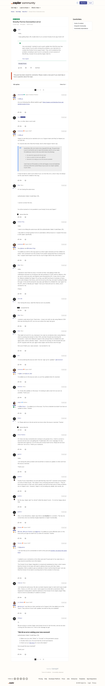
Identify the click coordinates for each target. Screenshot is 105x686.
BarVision (20, 386)
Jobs (68, 679)
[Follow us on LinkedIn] (18, 679)
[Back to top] (102, 670)
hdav (19, 185)
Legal (89, 683)
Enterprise (74, 679)
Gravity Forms (22, 63)
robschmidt (20, 94)
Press (63, 679)
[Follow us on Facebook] (15, 679)
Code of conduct (78, 23)
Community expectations (81, 28)
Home (12, 11)
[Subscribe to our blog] (21, 679)
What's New (36, 8)
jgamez (19, 454)
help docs (32, 643)
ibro (19, 355)
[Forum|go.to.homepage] (23, 2)
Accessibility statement (57, 672)
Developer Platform (54, 679)
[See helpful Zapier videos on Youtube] (27, 679)
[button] (83, 2)
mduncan (20, 583)
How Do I (24, 11)
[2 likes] (23, 308)
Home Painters (21, 434)
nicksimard (20, 131)
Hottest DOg (21, 221)
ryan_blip (20, 298)
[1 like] (22, 214)
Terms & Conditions (46, 672)
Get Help (14, 8)
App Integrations (92, 679)
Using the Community (80, 26)
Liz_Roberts (21, 602)
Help (45, 679)
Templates (82, 679)
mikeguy (20, 618)
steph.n (19, 402)
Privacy (94, 683)
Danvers (20, 527)
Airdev (19, 418)
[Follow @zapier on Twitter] (24, 679)
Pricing (41, 679)
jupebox (20, 476)
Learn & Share (25, 8)
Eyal (19, 29)
